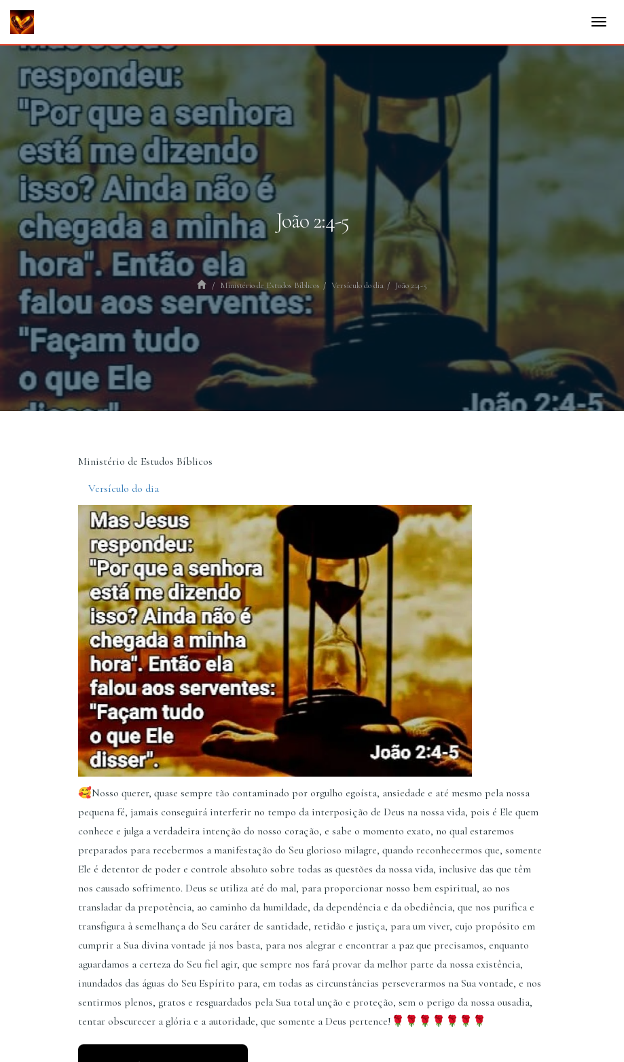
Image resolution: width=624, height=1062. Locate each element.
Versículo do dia (357, 285)
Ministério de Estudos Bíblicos (270, 285)
